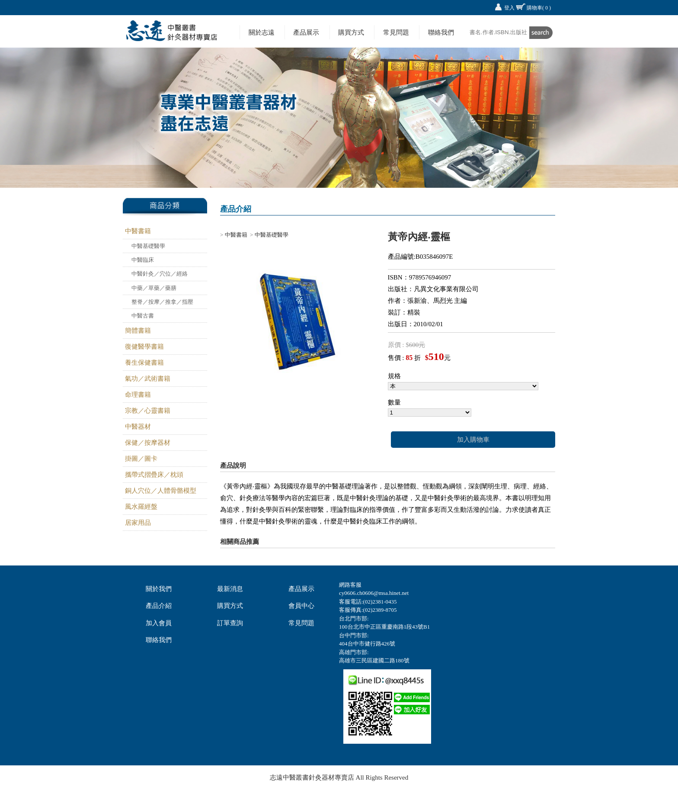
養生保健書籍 (144, 362)
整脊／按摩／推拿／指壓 (162, 302)
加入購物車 (473, 439)
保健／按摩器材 (147, 442)
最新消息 (230, 588)
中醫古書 (142, 315)
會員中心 (301, 605)
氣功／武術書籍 (147, 378)
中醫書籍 (138, 231)
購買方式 (351, 32)
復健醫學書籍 (144, 346)
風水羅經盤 (141, 506)
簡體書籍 (138, 330)
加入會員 (159, 623)
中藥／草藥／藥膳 (153, 288)
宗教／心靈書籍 (147, 410)
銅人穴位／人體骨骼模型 (160, 490)
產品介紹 (159, 605)
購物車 (539, 8)
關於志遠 (262, 32)
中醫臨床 (142, 260)
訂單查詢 (230, 623)
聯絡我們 (441, 32)
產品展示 (306, 32)
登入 (509, 8)
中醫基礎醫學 (148, 246)
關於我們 (159, 588)
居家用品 (138, 522)
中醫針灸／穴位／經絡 (159, 273)
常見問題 (396, 32)
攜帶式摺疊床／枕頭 (154, 474)
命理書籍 (138, 394)
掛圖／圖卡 (141, 458)
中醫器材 (138, 426)
